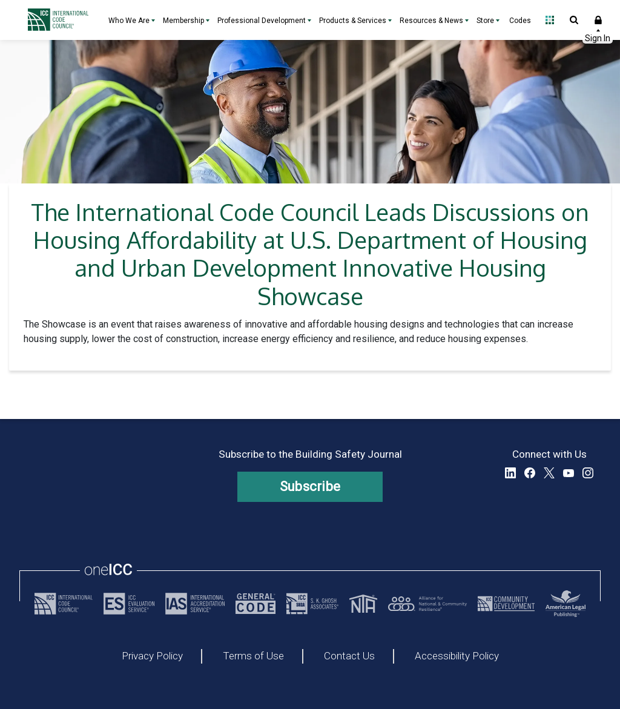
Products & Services (352, 20)
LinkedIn (510, 473)
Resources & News (431, 20)
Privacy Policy (152, 656)
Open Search (574, 20)
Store (485, 20)
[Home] (61, 20)
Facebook (530, 473)
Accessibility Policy (457, 656)
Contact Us (349, 656)
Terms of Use (253, 656)
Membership (183, 20)
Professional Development (261, 20)
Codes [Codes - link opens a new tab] (520, 20)
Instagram (588, 473)
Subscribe (310, 486)
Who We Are (129, 20)
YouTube (568, 473)
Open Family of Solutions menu (550, 20)
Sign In (598, 20)
